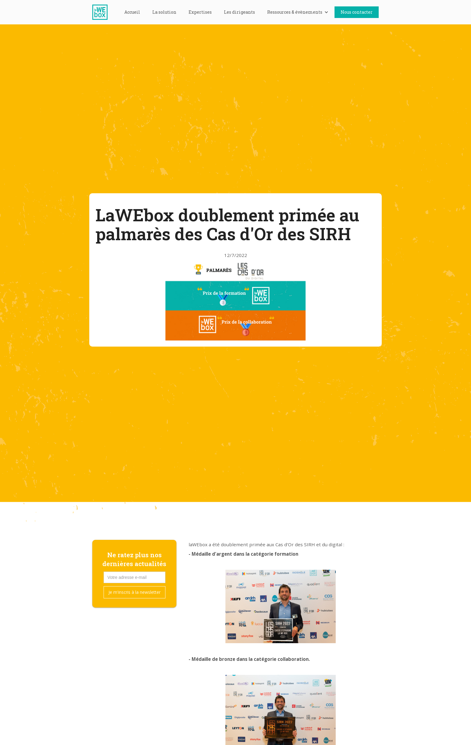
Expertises (200, 12)
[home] (103, 12)
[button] (298, 12)
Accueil (132, 12)
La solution (164, 12)
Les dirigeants (239, 12)
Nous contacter (357, 12)
